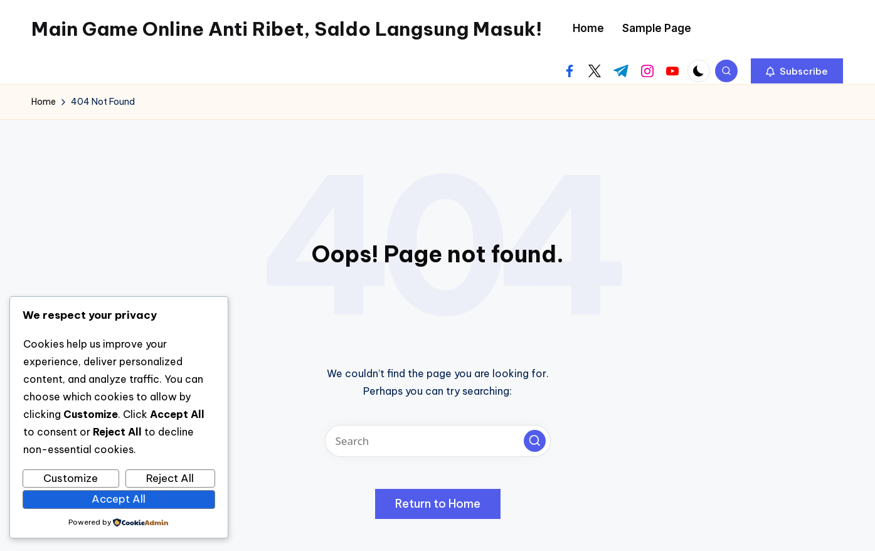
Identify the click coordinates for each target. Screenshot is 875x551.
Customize (70, 478)
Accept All (119, 499)
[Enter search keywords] (438, 441)
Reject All (170, 478)
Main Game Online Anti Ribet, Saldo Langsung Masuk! (286, 29)
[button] (797, 71)
